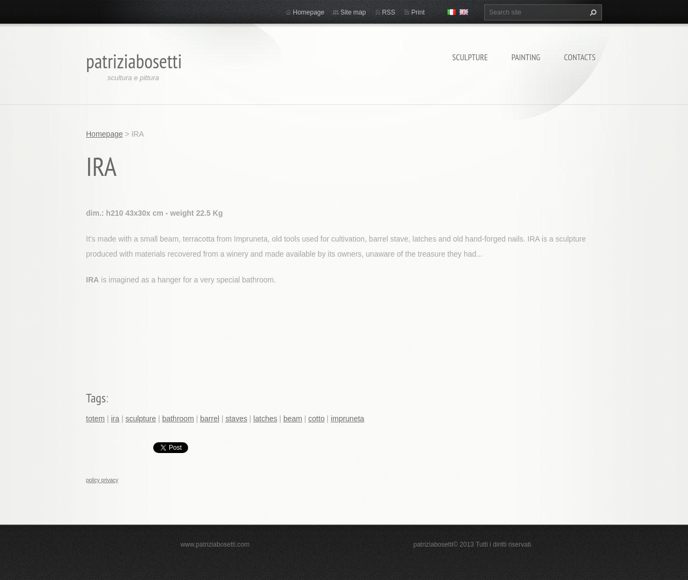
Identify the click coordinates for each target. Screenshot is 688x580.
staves (236, 418)
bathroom (178, 418)
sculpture (140, 418)
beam (292, 418)
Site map (353, 12)
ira (115, 418)
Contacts (580, 57)
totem (95, 418)
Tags (96, 398)
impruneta (347, 418)
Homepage (309, 12)
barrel (209, 418)
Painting (526, 57)
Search (592, 12)
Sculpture (470, 57)
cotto (317, 418)
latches (265, 418)
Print (418, 12)
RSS (389, 12)
